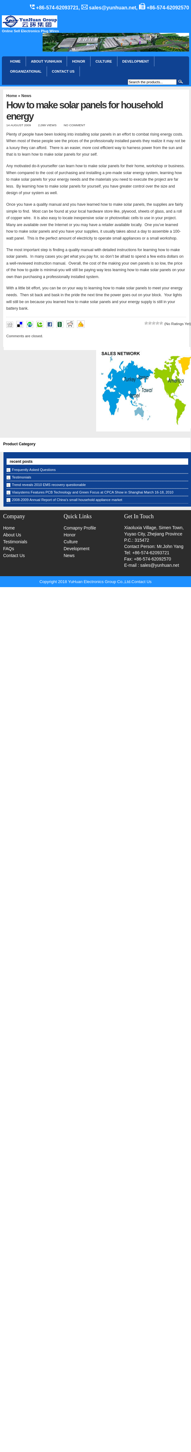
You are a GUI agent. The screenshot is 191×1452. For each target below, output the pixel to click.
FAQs (8, 548)
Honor (69, 534)
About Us (12, 534)
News (26, 96)
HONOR (78, 61)
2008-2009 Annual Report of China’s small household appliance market (67, 500)
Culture (104, 61)
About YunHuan (46, 61)
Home (15, 61)
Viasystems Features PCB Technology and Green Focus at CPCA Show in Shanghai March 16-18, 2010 (92, 492)
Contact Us (14, 555)
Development (135, 61)
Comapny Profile (80, 527)
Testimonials (21, 477)
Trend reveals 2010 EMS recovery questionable (49, 485)
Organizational (25, 71)
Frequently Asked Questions (34, 470)
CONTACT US (63, 71)
